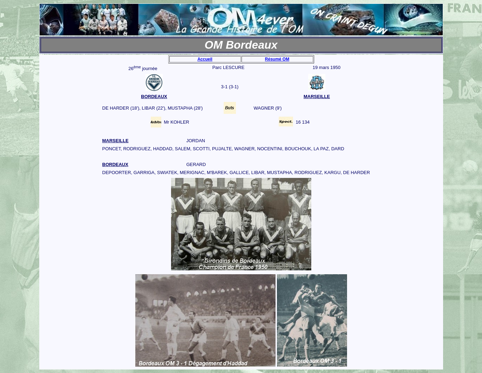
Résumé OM (277, 59)
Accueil (204, 59)
